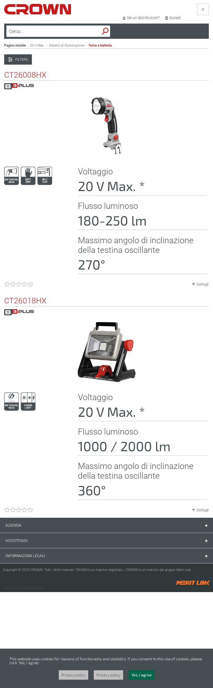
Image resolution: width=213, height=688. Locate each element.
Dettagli (203, 380)
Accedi (175, 18)
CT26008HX (25, 171)
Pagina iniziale (15, 141)
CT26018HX (25, 397)
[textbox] (45, 31)
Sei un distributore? (143, 18)
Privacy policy (73, 674)
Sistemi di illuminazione (66, 141)
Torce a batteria (100, 141)
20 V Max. (37, 141)
